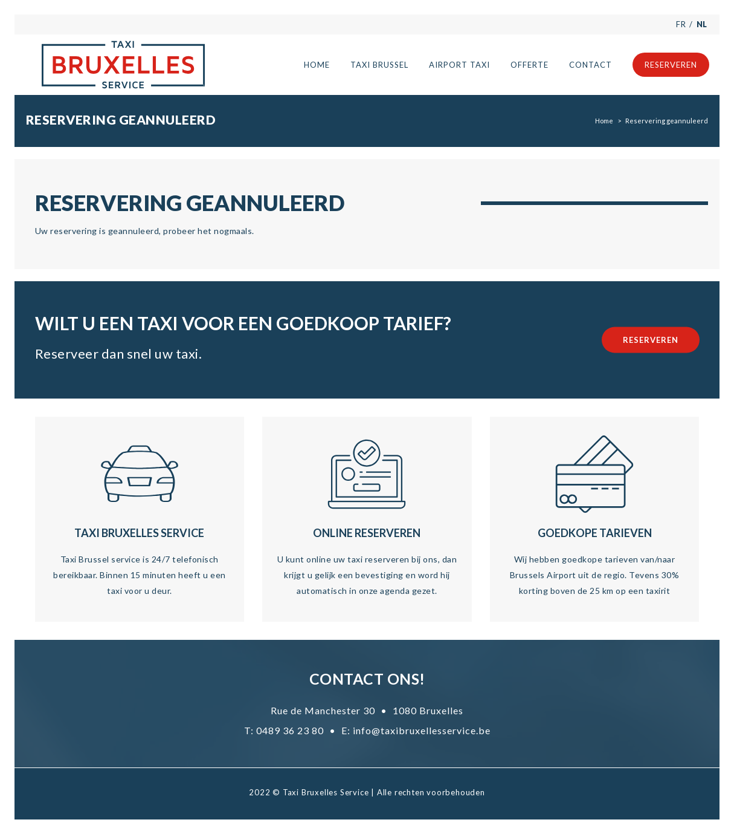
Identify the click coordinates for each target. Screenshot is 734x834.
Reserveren (650, 340)
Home (604, 121)
